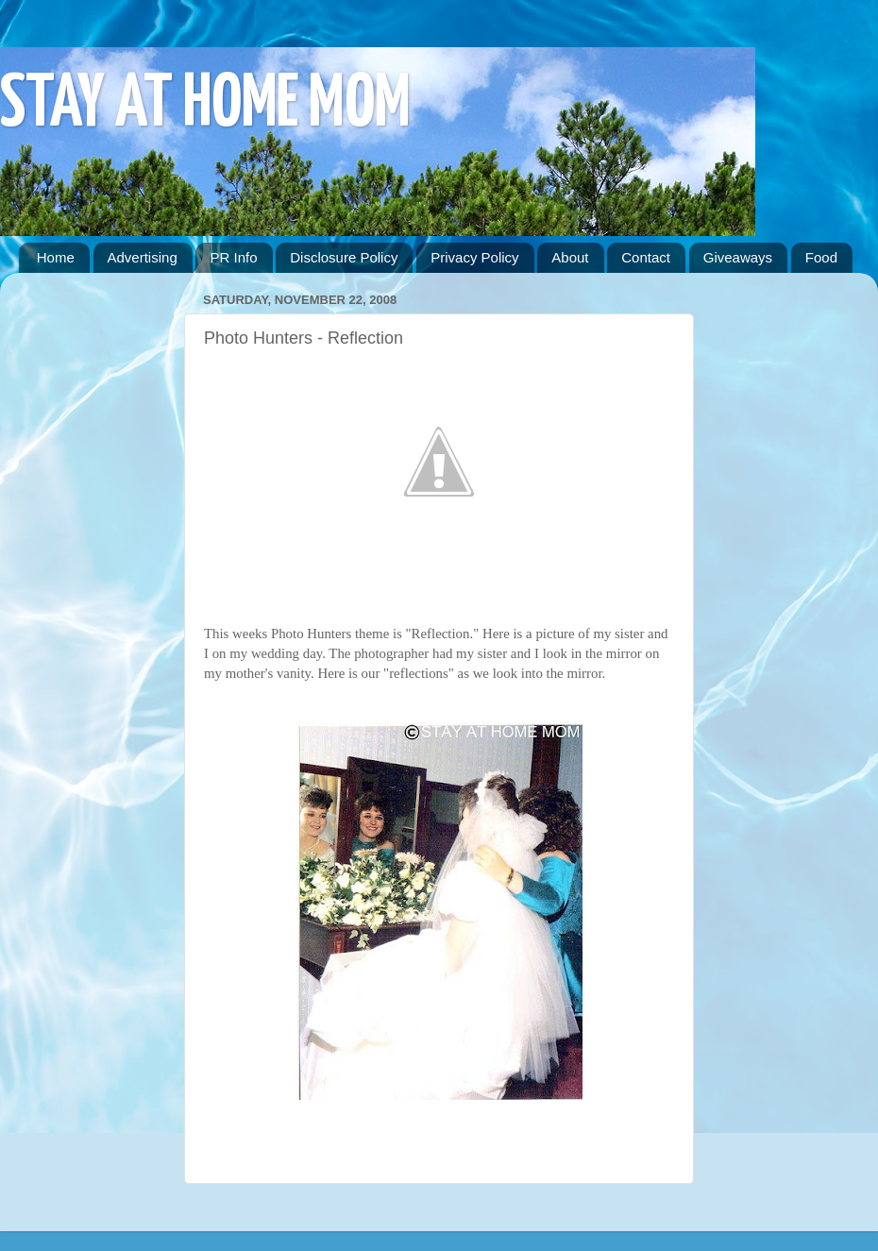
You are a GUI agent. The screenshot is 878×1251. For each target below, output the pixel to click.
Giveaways (737, 257)
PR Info (233, 257)
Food (821, 257)
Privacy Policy (474, 257)
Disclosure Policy (343, 257)
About (569, 257)
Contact (645, 257)
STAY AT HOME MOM (205, 105)
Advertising (142, 257)
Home (56, 257)
